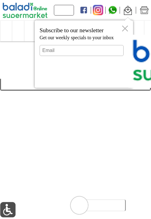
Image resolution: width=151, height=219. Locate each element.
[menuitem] (6, 31)
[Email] (82, 50)
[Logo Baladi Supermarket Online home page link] (25, 10)
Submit (81, 77)
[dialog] (84, 54)
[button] (127, 10)
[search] (66, 10)
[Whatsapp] (113, 10)
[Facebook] (83, 10)
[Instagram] (98, 10)
